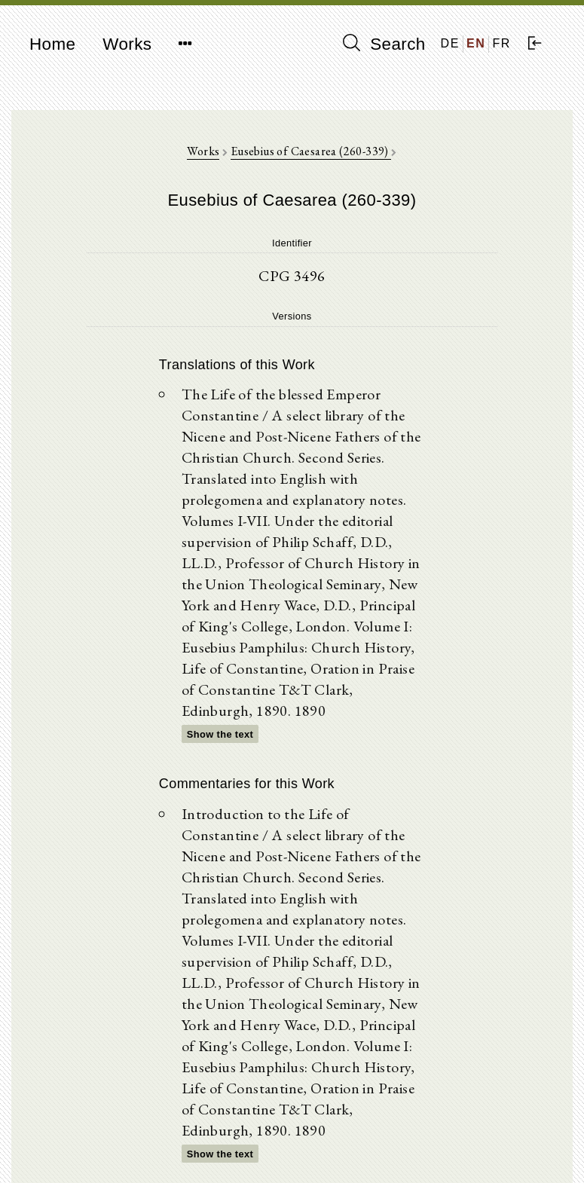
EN (475, 43)
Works (126, 44)
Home (52, 44)
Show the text (220, 734)
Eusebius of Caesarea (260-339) (311, 151)
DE (450, 43)
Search (384, 43)
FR (501, 43)
